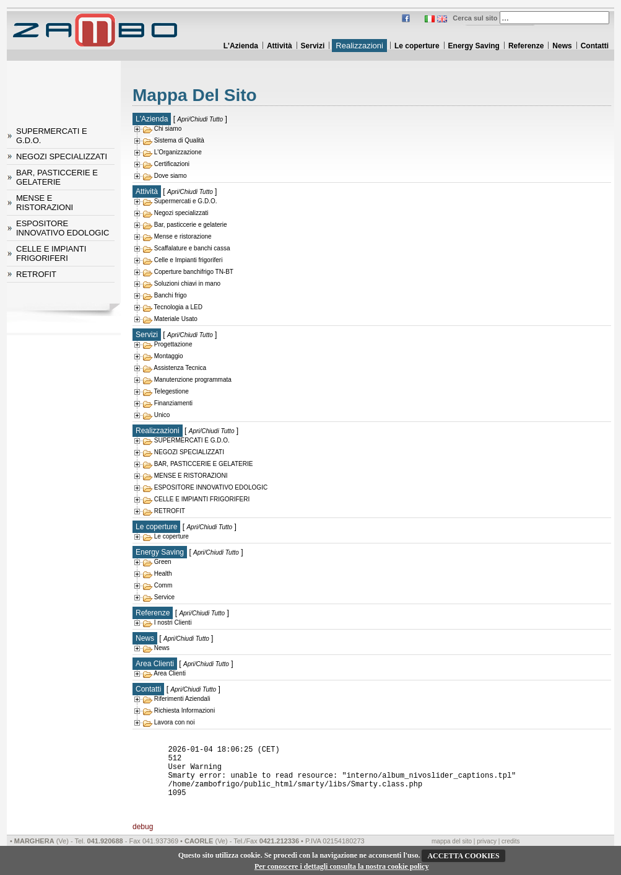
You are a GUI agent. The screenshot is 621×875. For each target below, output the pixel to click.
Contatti (595, 46)
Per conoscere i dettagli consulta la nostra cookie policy (341, 866)
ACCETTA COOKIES (463, 855)
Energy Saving (474, 46)
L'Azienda (241, 46)
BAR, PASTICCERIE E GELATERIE (57, 177)
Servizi (313, 46)
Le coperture (417, 46)
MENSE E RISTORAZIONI (44, 202)
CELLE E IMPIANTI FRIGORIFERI (51, 253)
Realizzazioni (359, 45)
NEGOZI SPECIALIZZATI (61, 156)
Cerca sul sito (475, 18)
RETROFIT (36, 274)
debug (142, 843)
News (561, 46)
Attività (279, 46)
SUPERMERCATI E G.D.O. (51, 135)
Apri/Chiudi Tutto (200, 119)
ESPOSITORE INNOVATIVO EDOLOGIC (62, 228)
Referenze (526, 46)
